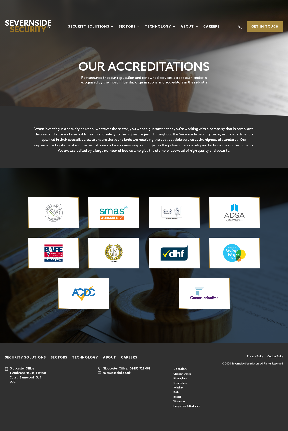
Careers (211, 26)
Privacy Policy (255, 356)
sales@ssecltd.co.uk (117, 373)
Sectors (127, 26)
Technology (158, 26)
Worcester (179, 401)
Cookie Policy (275, 356)
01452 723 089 (140, 368)
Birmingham (180, 378)
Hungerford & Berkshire (186, 405)
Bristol (177, 396)
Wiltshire (178, 387)
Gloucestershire (182, 373)
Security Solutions (88, 26)
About (187, 26)
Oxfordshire (180, 382)
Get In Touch (265, 26)
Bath (176, 392)
